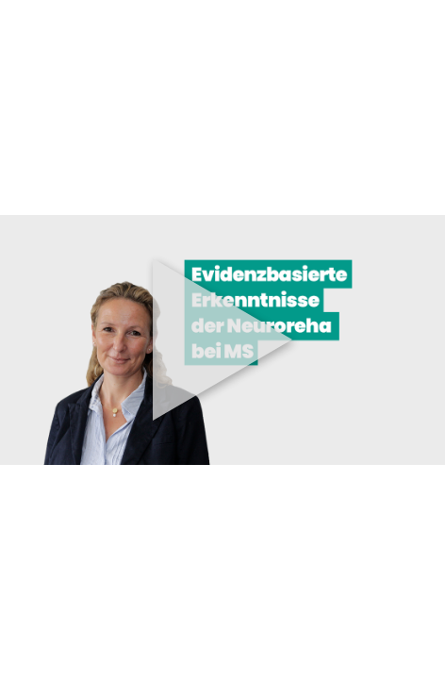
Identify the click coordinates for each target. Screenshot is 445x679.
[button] (222, 339)
